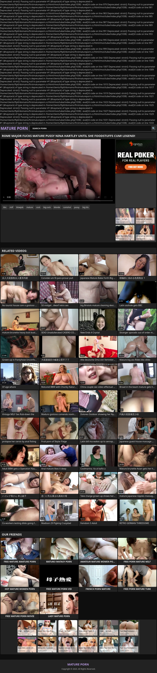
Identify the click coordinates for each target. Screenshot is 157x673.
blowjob (19, 207)
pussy (76, 207)
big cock (47, 207)
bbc (4, 207)
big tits (86, 207)
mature (30, 207)
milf (11, 207)
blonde (57, 207)
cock (38, 207)
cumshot (67, 207)
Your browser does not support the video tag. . (58, 171)
